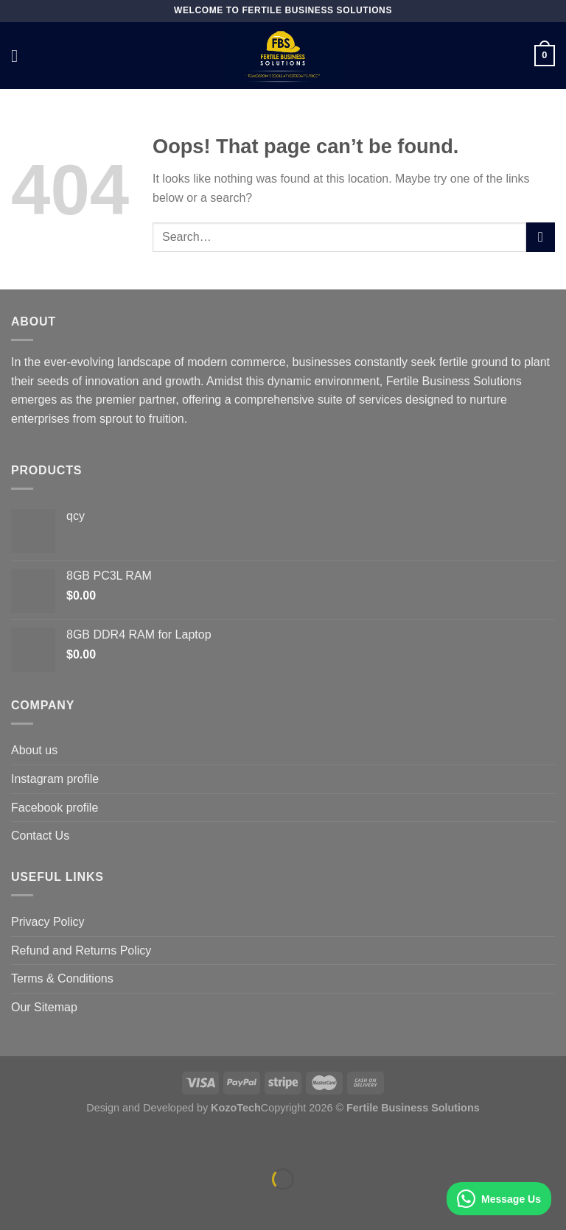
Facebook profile (54, 807)
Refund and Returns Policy (81, 950)
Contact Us (40, 835)
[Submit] (540, 236)
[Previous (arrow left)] (14, 1204)
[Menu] (20, 56)
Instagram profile (55, 779)
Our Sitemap (44, 1007)
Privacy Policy (48, 922)
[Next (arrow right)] (57, 1204)
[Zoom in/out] (57, 1142)
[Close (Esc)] (14, 1142)
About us (34, 750)
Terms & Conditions (62, 978)
